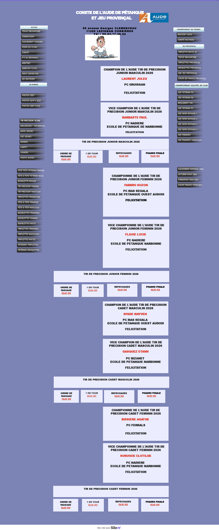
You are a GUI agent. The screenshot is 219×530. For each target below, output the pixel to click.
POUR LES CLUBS (29, 47)
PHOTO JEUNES (27, 157)
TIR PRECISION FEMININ (28, 186)
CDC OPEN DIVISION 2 (187, 119)
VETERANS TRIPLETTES (28, 244)
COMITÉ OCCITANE (186, 39)
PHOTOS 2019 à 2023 (31, 100)
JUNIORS (24, 152)
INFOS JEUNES (26, 131)
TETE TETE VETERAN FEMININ (31, 170)
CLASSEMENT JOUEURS (32, 41)
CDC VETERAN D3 (185, 92)
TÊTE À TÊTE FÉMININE (28, 202)
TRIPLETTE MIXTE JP (187, 52)
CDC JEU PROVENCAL (187, 73)
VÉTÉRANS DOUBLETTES (28, 250)
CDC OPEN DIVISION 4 (187, 129)
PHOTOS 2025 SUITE (31, 106)
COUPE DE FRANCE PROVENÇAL (192, 78)
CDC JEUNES (25, 136)
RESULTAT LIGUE (185, 34)
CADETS (23, 147)
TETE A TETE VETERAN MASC (31, 175)
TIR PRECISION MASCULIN (29, 191)
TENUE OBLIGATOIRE (187, 57)
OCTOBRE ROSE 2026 (187, 174)
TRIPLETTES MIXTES (27, 239)
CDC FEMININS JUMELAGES (190, 140)
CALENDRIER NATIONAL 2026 (190, 169)
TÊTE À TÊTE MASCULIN (28, 207)
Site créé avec (110, 528)
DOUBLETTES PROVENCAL (189, 68)
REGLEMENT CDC (185, 103)
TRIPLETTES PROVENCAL (189, 62)
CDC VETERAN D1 (185, 108)
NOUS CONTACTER (30, 73)
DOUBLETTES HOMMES (28, 218)
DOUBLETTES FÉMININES (29, 213)
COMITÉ (25, 52)
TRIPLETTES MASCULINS (28, 234)
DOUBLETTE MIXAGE (27, 181)
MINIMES (24, 142)
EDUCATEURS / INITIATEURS (32, 126)
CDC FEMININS (184, 134)
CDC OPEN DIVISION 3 (187, 124)
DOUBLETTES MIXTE (27, 223)
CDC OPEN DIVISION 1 (187, 113)
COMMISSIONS (28, 36)
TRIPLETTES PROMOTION (29, 197)
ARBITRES (26, 63)
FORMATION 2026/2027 (188, 179)
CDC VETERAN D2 (185, 97)
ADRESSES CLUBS (29, 68)
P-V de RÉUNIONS (30, 57)
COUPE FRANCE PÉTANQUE (190, 185)
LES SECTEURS (28, 79)
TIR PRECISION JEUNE (30, 120)
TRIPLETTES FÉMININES (28, 228)
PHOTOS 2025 (28, 95)
